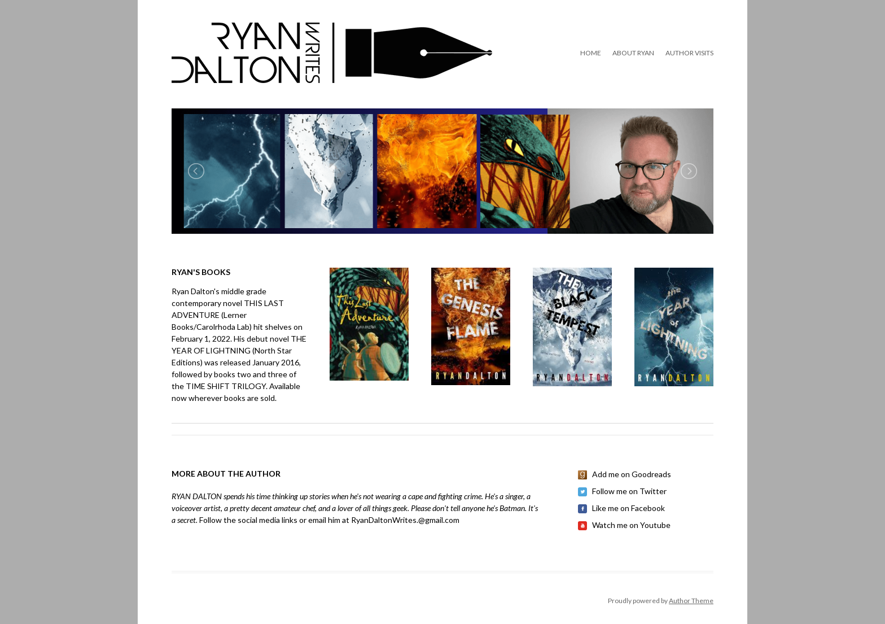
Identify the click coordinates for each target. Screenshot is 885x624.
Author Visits (689, 53)
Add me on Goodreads (631, 474)
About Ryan (633, 53)
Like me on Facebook (628, 508)
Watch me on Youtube (631, 525)
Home (590, 53)
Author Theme (691, 600)
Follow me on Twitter (629, 491)
